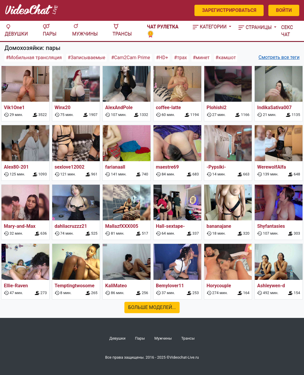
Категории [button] (210, 26)
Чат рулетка (162, 30)
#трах (180, 57)
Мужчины (85, 30)
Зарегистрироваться (229, 10)
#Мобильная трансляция (34, 57)
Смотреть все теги (279, 57)
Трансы (122, 30)
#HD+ (162, 57)
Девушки (16, 30)
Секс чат (287, 30)
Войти (284, 10)
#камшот (226, 57)
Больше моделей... (152, 307)
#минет (201, 57)
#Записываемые (86, 57)
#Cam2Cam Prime (130, 57)
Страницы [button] (255, 27)
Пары (49, 30)
